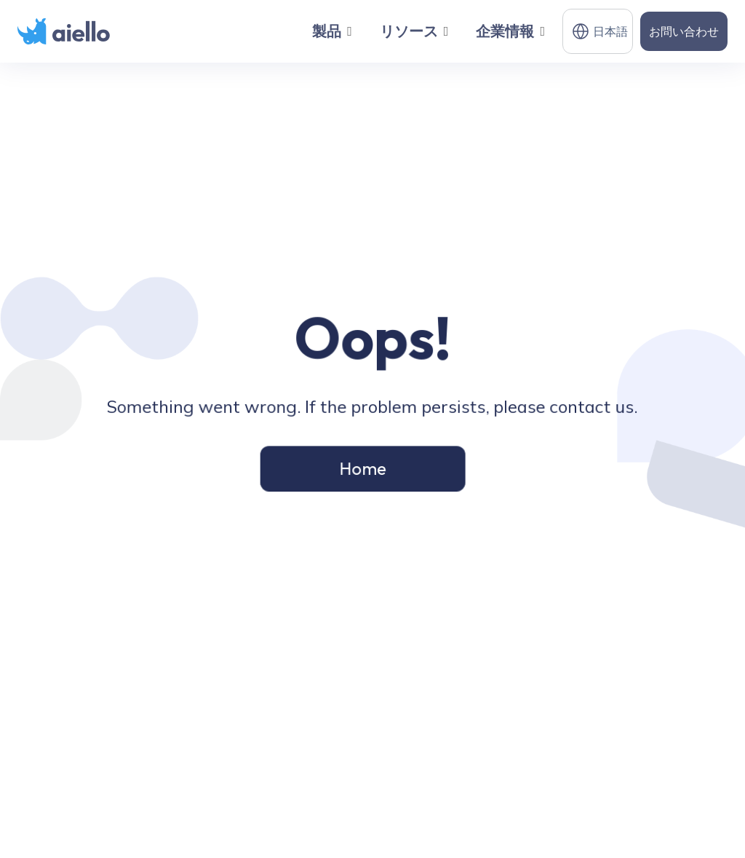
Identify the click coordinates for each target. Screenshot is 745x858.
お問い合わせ (684, 31)
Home (363, 466)
